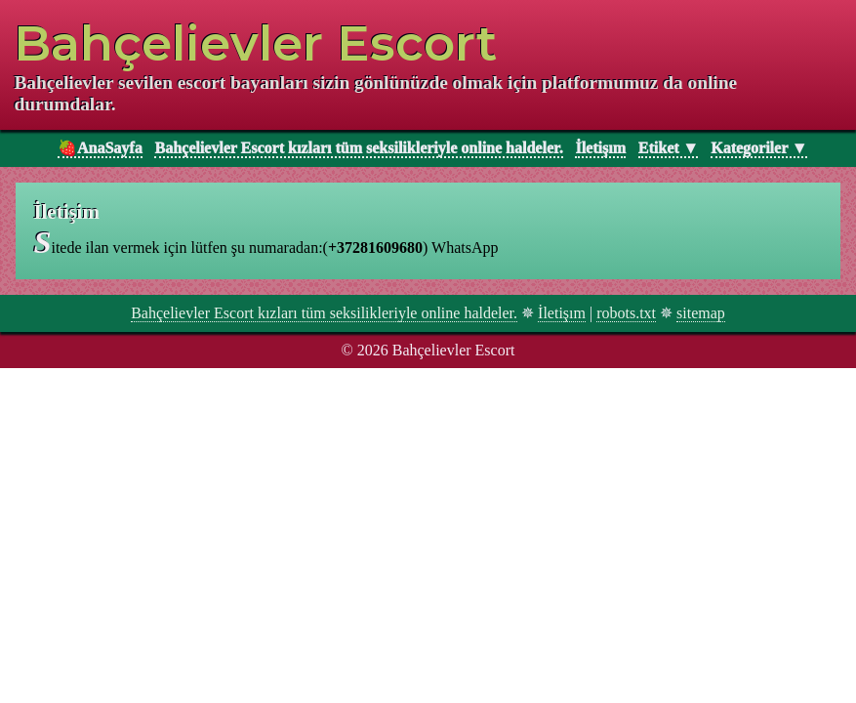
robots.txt (626, 313)
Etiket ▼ (668, 148)
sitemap (700, 313)
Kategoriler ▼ (759, 148)
